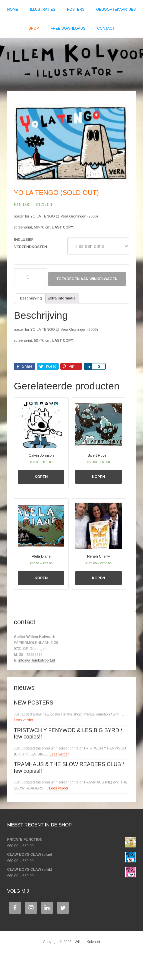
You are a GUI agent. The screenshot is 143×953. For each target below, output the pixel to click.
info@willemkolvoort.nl (36, 660)
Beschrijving (31, 298)
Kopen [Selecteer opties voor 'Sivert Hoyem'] (98, 477)
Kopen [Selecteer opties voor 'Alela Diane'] (41, 578)
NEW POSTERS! (34, 703)
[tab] (31, 298)
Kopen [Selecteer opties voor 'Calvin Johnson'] (41, 477)
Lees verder (23, 720)
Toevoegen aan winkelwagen (86, 279)
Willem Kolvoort (71, 61)
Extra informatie (62, 298)
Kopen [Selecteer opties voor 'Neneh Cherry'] (98, 578)
